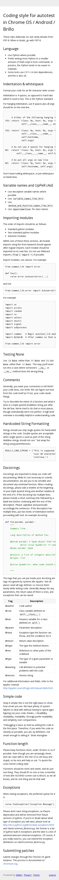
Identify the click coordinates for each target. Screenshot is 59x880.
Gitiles (19, 875)
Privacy (27, 875)
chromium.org (10, 863)
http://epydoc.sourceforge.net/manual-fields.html (28, 688)
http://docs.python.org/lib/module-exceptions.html (28, 824)
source (52, 875)
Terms (36, 875)
